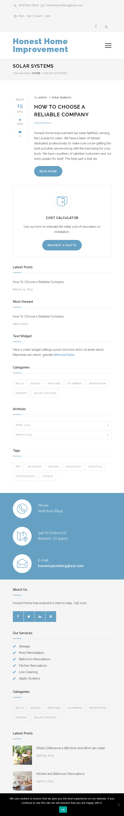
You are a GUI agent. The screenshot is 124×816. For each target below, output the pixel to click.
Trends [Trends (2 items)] (47, 476)
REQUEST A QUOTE (62, 245)
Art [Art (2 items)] (18, 466)
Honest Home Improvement (40, 45)
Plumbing (75, 383)
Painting (54, 383)
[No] (119, 805)
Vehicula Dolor (63, 354)
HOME (36, 73)
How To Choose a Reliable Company (38, 282)
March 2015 (62, 435)
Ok (63, 809)
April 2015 (62, 425)
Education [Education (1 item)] (73, 466)
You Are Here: (22, 73)
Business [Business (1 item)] (35, 466)
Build (20, 383)
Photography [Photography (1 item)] (25, 476)
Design (36, 383)
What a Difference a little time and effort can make (70, 748)
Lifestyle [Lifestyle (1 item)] (95, 466)
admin (42, 97)
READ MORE (48, 171)
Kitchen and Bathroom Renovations (60, 774)
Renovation (97, 383)
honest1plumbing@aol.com (64, 5)
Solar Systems (61, 97)
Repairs (21, 393)
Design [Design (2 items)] (54, 466)
